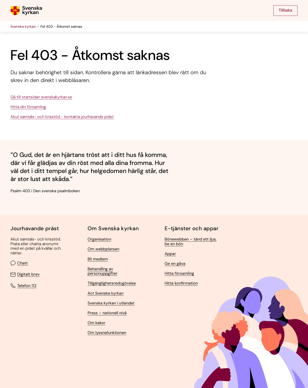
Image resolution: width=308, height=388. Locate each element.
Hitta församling (179, 273)
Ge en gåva (175, 263)
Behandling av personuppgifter (102, 271)
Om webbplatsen (103, 249)
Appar (170, 253)
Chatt (19, 263)
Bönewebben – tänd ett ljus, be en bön (190, 241)
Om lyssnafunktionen (107, 332)
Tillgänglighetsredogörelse (112, 283)
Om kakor (96, 323)
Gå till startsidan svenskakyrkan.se (41, 97)
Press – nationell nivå (107, 313)
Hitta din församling (28, 107)
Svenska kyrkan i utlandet (111, 303)
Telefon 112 (23, 285)
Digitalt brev (25, 274)
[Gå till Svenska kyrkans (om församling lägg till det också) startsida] (26, 10)
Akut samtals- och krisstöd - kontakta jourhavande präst (62, 116)
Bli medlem (98, 259)
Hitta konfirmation (181, 283)
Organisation (99, 239)
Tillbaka (285, 10)
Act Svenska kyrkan (106, 293)
